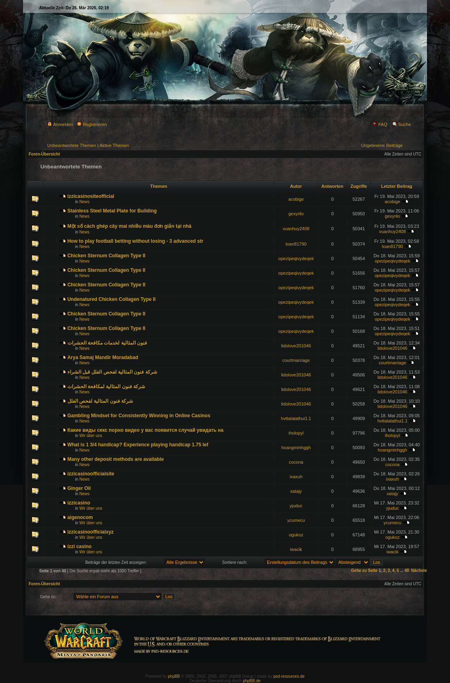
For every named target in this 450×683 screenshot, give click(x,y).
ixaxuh (296, 476)
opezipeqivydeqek (296, 258)
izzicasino (78, 503)
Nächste (419, 570)
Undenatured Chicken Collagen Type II (111, 299)
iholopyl (295, 433)
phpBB (174, 676)
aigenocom (80, 517)
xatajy (296, 491)
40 (406, 570)
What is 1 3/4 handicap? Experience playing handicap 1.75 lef (137, 445)
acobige (296, 199)
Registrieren (92, 124)
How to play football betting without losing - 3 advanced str (135, 241)
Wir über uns (90, 435)
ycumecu (296, 520)
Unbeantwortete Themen (71, 145)
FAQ (379, 124)
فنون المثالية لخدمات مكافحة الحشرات (107, 343)
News (84, 202)
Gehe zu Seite (364, 570)
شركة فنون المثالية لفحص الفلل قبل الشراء (112, 372)
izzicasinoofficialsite (90, 474)
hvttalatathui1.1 (296, 418)
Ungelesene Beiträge (382, 145)
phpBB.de (252, 681)
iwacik (296, 549)
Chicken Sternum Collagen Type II (106, 255)
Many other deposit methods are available (115, 459)
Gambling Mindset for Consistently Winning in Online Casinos (138, 415)
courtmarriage (296, 360)
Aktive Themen (114, 145)
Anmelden (60, 124)
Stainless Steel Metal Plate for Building (112, 211)
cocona (296, 462)
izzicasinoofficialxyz (90, 532)
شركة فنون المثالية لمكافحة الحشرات (106, 386)
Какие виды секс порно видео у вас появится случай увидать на (145, 430)
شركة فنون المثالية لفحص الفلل (100, 401)
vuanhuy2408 (296, 228)
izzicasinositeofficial (90, 196)
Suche (401, 124)
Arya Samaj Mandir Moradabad (102, 357)
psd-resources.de (289, 676)
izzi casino (79, 546)
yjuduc (296, 505)
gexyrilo (296, 213)
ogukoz (296, 534)
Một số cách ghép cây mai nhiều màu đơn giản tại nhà (129, 226)
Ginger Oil (79, 488)
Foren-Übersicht (44, 154)
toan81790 (296, 244)
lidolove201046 (296, 345)
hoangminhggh (296, 447)
